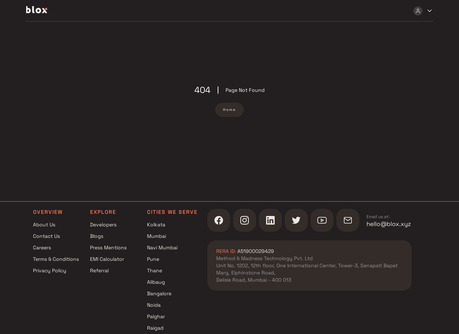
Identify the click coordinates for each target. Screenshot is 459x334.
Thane (154, 270)
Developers (103, 224)
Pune (153, 259)
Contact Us (46, 236)
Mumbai (156, 236)
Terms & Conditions (56, 259)
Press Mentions (108, 247)
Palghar (156, 316)
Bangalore (159, 293)
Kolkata (156, 224)
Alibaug (156, 282)
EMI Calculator (107, 259)
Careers (42, 247)
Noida (154, 305)
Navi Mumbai (162, 247)
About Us (44, 224)
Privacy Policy (49, 270)
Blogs (96, 236)
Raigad (155, 328)
